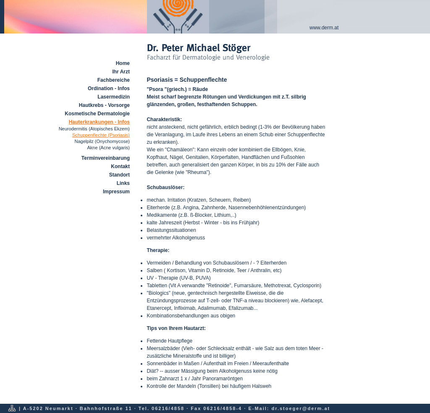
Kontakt (120, 166)
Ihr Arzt (121, 72)
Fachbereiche (113, 80)
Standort (119, 175)
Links (123, 183)
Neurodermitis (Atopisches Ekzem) (94, 128)
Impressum (116, 192)
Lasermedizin (113, 97)
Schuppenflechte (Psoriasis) (101, 135)
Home (123, 63)
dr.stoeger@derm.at (301, 408)
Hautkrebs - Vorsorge (104, 105)
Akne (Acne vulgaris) (108, 147)
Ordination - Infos (109, 88)
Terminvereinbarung (105, 158)
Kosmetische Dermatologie (97, 114)
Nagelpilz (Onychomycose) (102, 141)
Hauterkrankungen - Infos (99, 122)
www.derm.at (323, 28)
